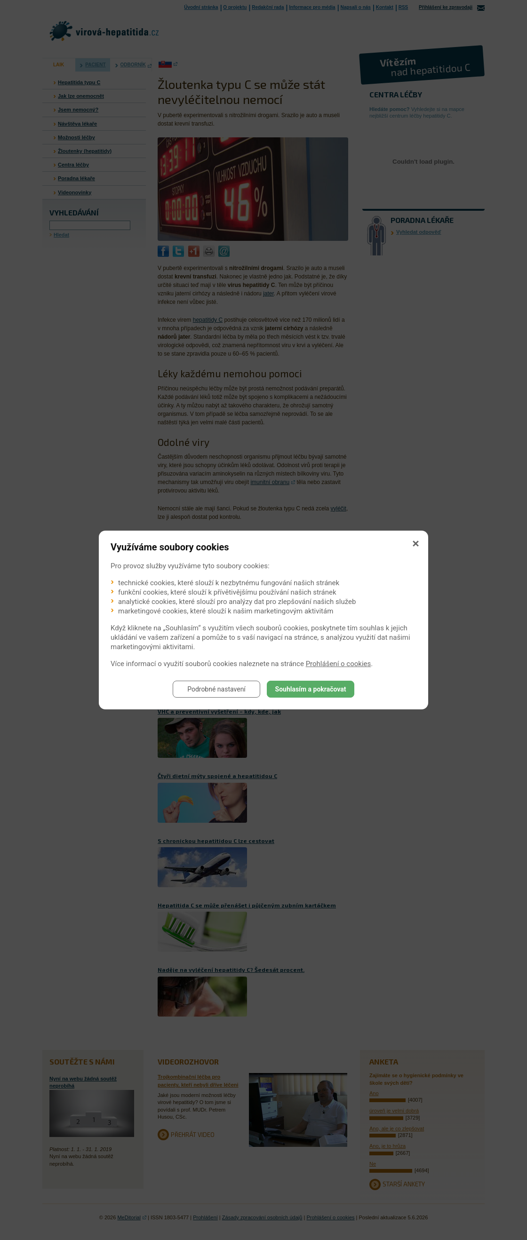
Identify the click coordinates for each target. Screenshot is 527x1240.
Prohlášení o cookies (338, 664)
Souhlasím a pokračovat (310, 689)
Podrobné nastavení (216, 689)
